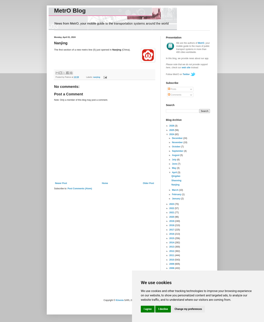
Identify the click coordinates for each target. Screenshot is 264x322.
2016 (172, 234)
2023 (172, 204)
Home (105, 183)
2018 (172, 225)
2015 (172, 238)
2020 (172, 217)
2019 (172, 221)
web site (186, 67)
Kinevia (120, 300)
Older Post (148, 183)
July (174, 159)
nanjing (96, 77)
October (176, 146)
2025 (172, 130)
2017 (172, 229)
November (177, 142)
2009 (172, 264)
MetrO (201, 43)
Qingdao (175, 176)
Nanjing (175, 184)
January (176, 198)
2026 (172, 125)
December (177, 138)
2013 (172, 246)
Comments (174, 95)
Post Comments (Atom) (79, 188)
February (177, 194)
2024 (172, 134)
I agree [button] (148, 309)
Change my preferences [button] (188, 309)
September (178, 151)
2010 (172, 259)
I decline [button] (163, 309)
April (175, 172)
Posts (172, 89)
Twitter (186, 74)
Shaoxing (176, 180)
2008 (172, 268)
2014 (172, 242)
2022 (172, 208)
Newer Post (61, 183)
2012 (172, 251)
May (174, 168)
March (175, 190)
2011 (172, 255)
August (176, 155)
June (175, 164)
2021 (172, 212)
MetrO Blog (70, 10)
